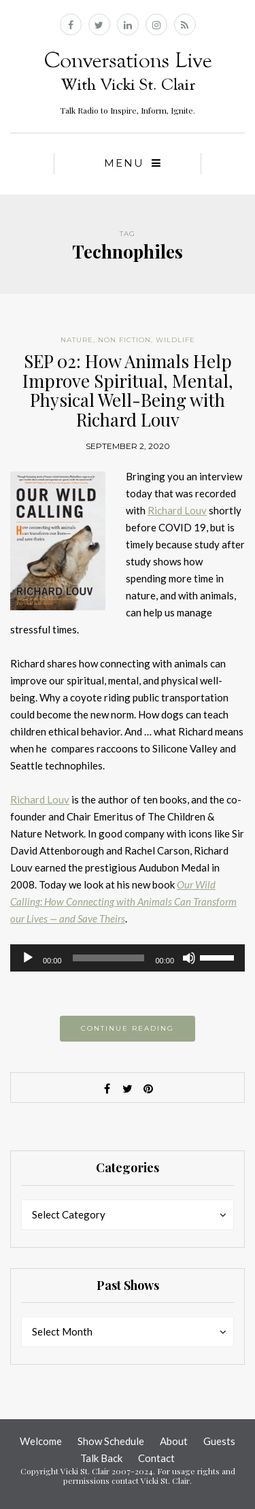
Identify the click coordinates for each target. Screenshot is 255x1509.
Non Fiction (124, 339)
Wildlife (175, 339)
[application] (127, 958)
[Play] (28, 958)
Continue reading (127, 1028)
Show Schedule (111, 1441)
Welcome (41, 1441)
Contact (156, 1458)
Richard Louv (177, 510)
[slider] (109, 958)
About (174, 1441)
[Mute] (189, 958)
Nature (77, 339)
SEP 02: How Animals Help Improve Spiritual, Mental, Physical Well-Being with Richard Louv (127, 390)
